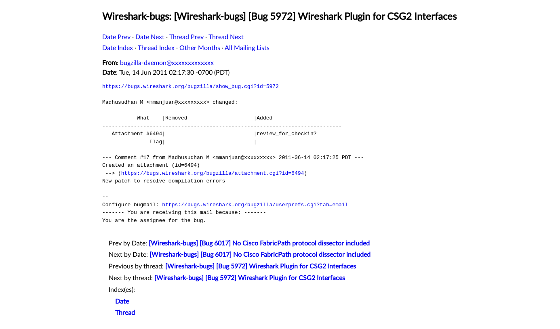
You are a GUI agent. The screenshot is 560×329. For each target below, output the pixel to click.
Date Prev (116, 37)
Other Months (199, 48)
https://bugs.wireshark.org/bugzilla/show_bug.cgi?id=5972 (190, 86)
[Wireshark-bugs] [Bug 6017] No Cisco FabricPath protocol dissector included (259, 243)
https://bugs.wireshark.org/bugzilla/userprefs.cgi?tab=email (255, 204)
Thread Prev (186, 37)
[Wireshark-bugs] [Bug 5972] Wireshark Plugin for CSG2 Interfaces (260, 266)
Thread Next (226, 37)
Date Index (117, 48)
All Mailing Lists (247, 48)
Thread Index (156, 48)
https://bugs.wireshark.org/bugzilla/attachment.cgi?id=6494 (212, 173)
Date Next (149, 37)
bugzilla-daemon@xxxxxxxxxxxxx (167, 63)
